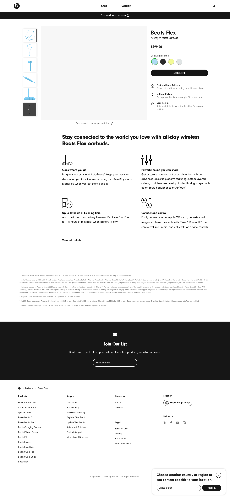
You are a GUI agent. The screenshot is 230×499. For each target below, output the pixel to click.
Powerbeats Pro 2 (27, 422)
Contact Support (74, 432)
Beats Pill (22, 437)
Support (126, 5)
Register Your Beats (76, 417)
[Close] (218, 475)
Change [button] (177, 403)
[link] (179, 73)
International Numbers (77, 437)
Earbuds (29, 388)
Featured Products (27, 402)
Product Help (73, 407)
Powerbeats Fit (25, 417)
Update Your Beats (76, 422)
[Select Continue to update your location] (211, 488)
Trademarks (120, 438)
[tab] (29, 35)
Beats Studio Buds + (28, 457)
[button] (94, 73)
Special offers (24, 412)
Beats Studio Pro (26, 452)
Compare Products (27, 407)
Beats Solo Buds (26, 447)
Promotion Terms (123, 443)
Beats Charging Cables (29, 427)
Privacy (118, 433)
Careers (119, 407)
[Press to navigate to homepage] (17, 6)
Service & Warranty (76, 412)
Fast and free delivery (115, 15)
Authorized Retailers (76, 427)
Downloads (72, 402)
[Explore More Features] (29, 109)
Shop (104, 5)
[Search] (214, 5)
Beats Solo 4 (24, 442)
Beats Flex (23, 461)
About (118, 402)
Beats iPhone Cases (28, 432)
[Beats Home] (19, 388)
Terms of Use (121, 428)
